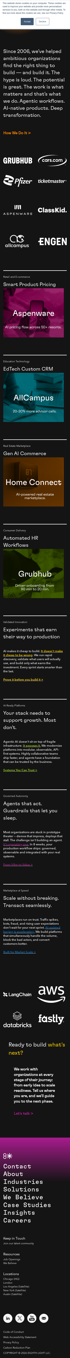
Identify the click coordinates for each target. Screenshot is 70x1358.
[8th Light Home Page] (7, 1156)
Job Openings (11, 1259)
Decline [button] (42, 21)
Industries (23, 1182)
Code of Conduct (13, 1332)
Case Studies (27, 1205)
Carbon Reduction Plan (16, 1348)
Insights (19, 1213)
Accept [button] (27, 21)
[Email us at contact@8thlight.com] (43, 1318)
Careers (17, 1220)
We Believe (23, 1197)
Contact (17, 1166)
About (13, 1174)
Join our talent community (18, 1243)
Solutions (21, 1189)
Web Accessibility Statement (19, 1337)
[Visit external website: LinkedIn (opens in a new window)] (7, 1318)
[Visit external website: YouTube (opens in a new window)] (31, 1318)
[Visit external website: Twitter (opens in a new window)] (19, 1318)
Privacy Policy (11, 1342)
